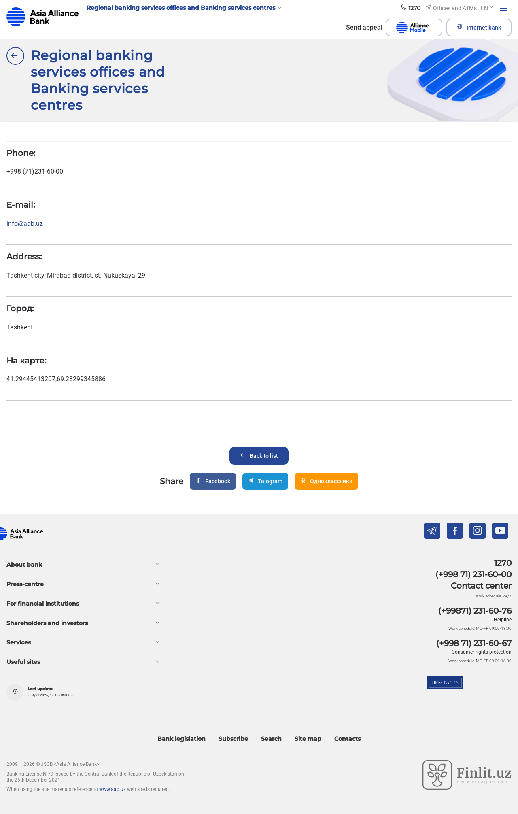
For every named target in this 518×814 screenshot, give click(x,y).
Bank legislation (181, 738)
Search (271, 738)
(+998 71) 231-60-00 (473, 574)
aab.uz (42, 16)
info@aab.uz (24, 223)
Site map (308, 738)
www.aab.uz (112, 789)
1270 (503, 563)
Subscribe (233, 738)
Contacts (347, 738)
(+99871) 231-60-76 (475, 611)
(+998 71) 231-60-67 (474, 643)
